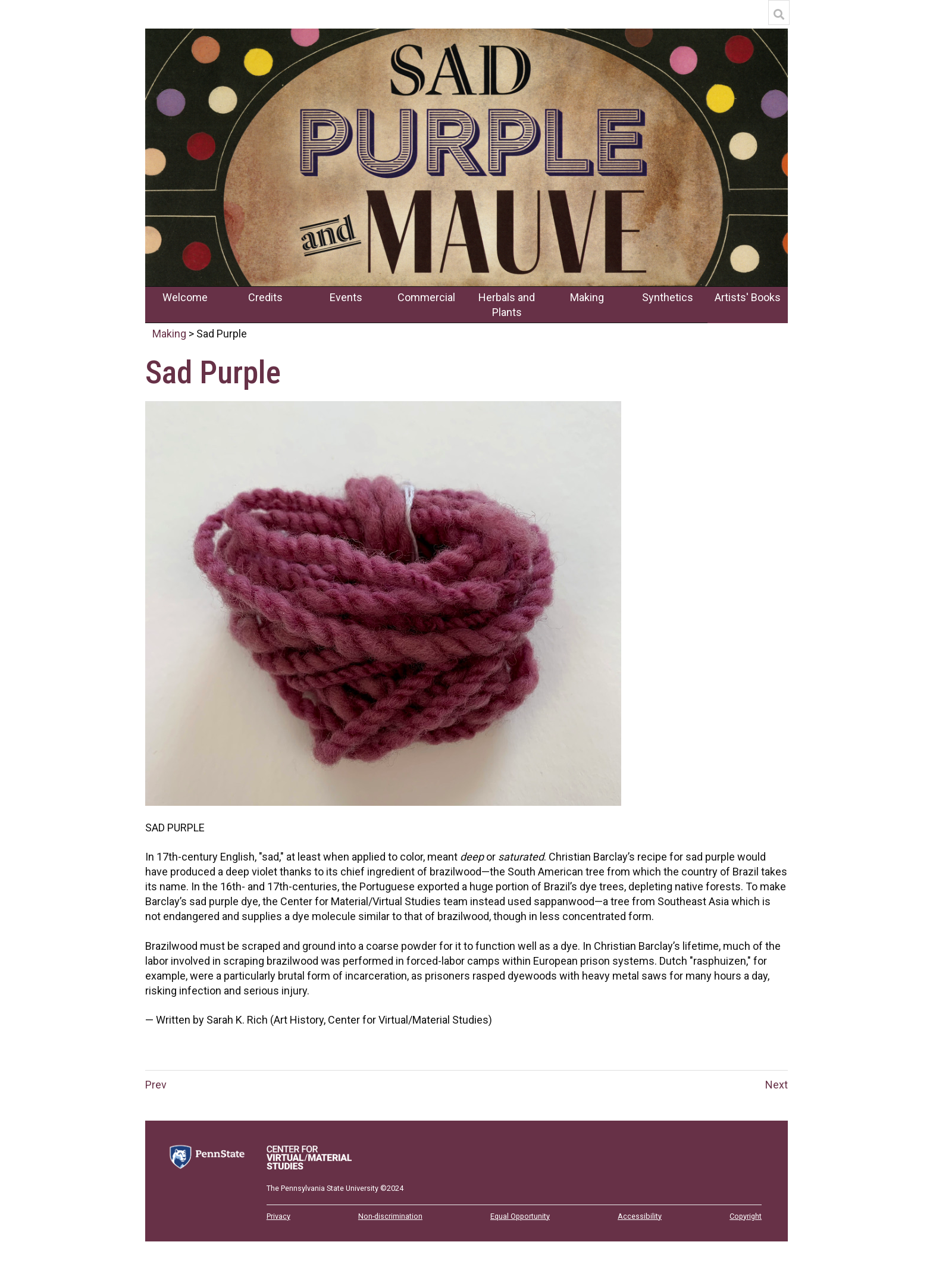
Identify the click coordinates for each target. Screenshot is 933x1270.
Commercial (426, 297)
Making (587, 297)
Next (776, 1084)
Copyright (746, 1216)
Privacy (278, 1216)
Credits (265, 297)
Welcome (185, 297)
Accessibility (640, 1216)
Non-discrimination (390, 1216)
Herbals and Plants (506, 304)
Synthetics (667, 297)
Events (346, 297)
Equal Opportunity (520, 1216)
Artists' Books (748, 297)
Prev (156, 1084)
